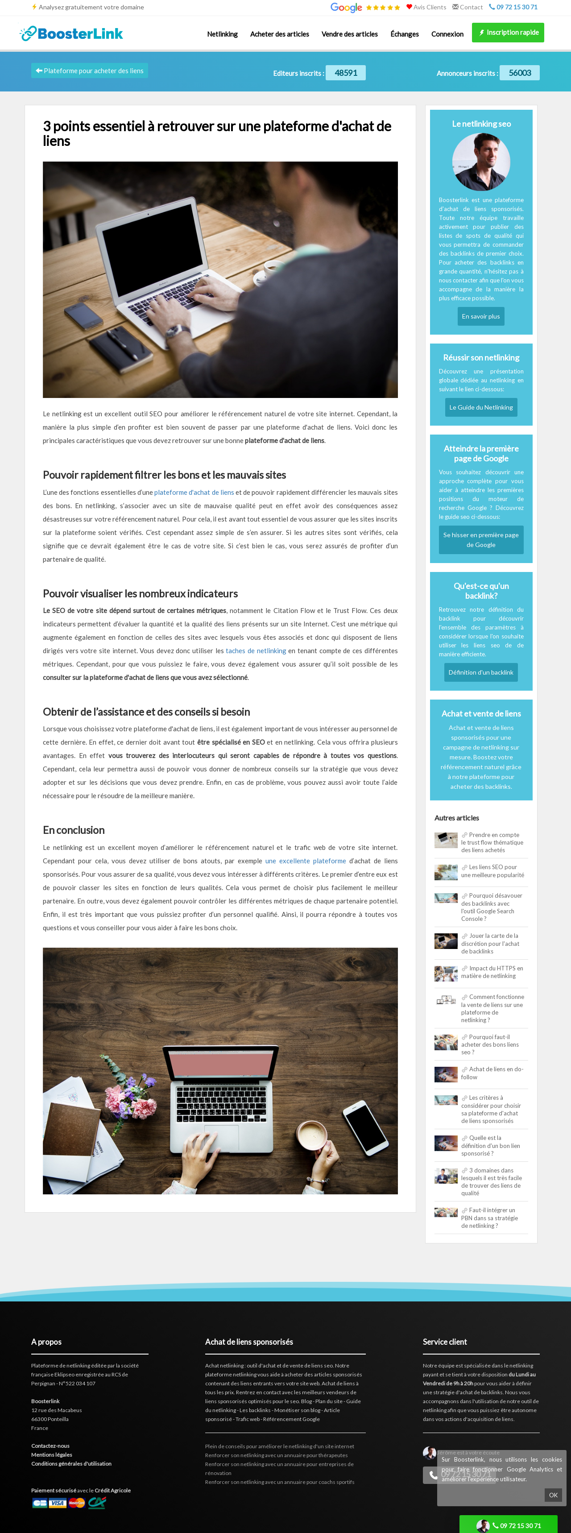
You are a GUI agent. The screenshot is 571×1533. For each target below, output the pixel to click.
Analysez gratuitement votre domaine (91, 7)
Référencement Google (291, 1419)
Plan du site (329, 1401)
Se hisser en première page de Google (481, 539)
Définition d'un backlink (481, 672)
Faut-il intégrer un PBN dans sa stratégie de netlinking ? (489, 1217)
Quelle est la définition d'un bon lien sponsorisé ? (490, 1145)
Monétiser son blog (297, 1410)
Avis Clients (426, 7)
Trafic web (248, 1419)
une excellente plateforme (305, 861)
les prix (225, 1392)
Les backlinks (255, 1410)
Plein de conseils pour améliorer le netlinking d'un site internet (279, 1446)
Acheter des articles (279, 34)
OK (553, 1495)
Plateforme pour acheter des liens (90, 70)
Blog (306, 1401)
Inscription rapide (508, 32)
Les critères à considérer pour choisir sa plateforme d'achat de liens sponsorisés (491, 1109)
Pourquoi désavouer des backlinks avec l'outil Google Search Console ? (491, 907)
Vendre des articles (350, 34)
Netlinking (222, 34)
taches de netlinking (256, 650)
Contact (467, 7)
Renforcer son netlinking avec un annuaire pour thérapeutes (276, 1455)
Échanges (404, 34)
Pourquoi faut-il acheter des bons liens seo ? (490, 1044)
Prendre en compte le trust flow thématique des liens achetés (492, 842)
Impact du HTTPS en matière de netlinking (492, 972)
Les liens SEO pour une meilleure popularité (492, 870)
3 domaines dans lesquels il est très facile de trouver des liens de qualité (491, 1182)
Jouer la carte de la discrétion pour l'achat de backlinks (490, 943)
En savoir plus (481, 316)
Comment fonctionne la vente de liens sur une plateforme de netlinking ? (492, 1008)
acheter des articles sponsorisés (323, 1374)
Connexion (447, 34)
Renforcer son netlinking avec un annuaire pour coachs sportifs (280, 1482)
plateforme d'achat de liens (194, 492)
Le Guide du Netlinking (481, 407)
